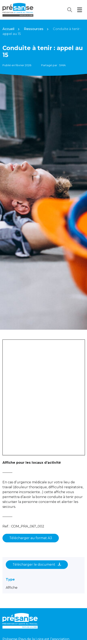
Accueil (8, 29)
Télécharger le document (37, 564)
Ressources (33, 29)
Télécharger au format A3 (30, 538)
